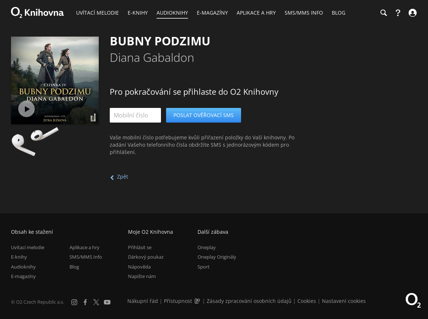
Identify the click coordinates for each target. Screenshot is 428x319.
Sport (204, 266)
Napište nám (142, 276)
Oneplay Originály (217, 257)
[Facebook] (85, 302)
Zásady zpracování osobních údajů (249, 300)
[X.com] (96, 302)
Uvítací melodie (27, 247)
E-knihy (19, 257)
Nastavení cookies (344, 300)
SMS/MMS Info (86, 257)
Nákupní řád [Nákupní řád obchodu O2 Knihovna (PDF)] (142, 300)
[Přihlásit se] (411, 13)
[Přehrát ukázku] (26, 109)
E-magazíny (23, 276)
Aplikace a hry (85, 247)
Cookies (306, 300)
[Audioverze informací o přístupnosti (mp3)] (198, 301)
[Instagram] (74, 302)
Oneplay (207, 247)
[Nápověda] (398, 13)
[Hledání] (383, 13)
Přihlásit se (139, 247)
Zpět (122, 176)
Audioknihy (23, 266)
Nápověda (139, 266)
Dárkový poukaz (146, 257)
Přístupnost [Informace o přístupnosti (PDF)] (178, 300)
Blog (74, 266)
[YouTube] (107, 302)
